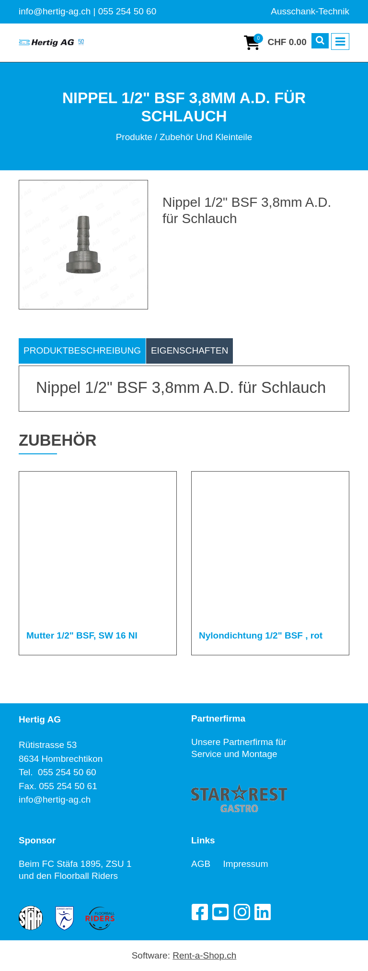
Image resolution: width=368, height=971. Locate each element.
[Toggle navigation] (340, 41)
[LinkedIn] (262, 912)
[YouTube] (220, 912)
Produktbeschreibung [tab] (82, 350)
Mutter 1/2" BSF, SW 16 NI (82, 635)
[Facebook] (199, 912)
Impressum (245, 864)
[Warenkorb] (275, 42)
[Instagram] (241, 912)
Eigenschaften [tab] (190, 350)
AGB (207, 864)
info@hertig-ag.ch (55, 799)
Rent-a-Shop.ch (204, 955)
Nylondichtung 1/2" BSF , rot (260, 635)
